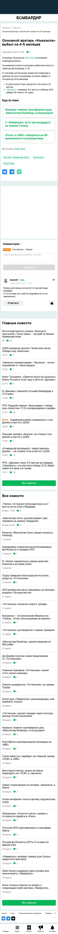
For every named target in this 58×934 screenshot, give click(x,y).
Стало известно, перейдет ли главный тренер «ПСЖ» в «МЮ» (28, 757)
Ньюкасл (38, 157)
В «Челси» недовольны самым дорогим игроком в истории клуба (25, 562)
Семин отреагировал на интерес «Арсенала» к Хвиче (28, 786)
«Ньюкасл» (11, 89)
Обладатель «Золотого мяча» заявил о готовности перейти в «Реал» (24, 815)
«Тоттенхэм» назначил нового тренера (24, 604)
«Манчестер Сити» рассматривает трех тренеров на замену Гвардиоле (24, 519)
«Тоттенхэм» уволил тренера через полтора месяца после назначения (27, 714)
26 (11, 341)
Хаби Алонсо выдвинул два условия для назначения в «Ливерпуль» (25, 872)
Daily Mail (19, 148)
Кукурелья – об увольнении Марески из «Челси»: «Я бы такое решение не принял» (26, 617)
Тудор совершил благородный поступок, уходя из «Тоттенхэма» (25, 577)
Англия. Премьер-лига (16, 157)
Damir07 (14, 280)
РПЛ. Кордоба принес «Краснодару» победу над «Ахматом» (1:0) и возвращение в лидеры (28, 407)
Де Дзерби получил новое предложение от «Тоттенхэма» (25, 657)
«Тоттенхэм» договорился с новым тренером (28, 630)
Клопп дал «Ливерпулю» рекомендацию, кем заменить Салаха (28, 700)
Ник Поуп (30, 58)
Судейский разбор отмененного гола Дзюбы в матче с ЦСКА (27, 421)
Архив (4, 913)
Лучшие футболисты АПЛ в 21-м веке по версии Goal (25, 843)
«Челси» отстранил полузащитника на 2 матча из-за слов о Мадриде (25, 505)
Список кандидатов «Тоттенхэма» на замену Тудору (28, 686)
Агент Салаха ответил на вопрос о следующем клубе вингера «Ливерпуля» (25, 886)
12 (14, 455)
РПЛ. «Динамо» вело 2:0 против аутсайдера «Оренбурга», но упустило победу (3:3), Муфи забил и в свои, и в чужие (28, 465)
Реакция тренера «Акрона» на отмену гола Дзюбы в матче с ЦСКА (27, 435)
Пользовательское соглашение (30, 913)
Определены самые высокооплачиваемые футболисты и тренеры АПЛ (26, 548)
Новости (16, 28)
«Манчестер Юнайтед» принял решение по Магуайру (26, 643)
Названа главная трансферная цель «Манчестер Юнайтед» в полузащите (29, 111)
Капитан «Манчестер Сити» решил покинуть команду (27, 534)
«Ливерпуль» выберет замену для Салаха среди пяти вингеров (26, 858)
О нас (12, 913)
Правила (48, 913)
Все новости (29, 483)
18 (14, 472)
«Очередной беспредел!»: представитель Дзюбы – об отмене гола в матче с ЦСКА (26, 450)
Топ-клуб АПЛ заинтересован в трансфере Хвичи (26, 829)
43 (14, 412)
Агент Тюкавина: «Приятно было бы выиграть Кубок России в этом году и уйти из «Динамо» (29, 378)
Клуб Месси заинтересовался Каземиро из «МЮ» (26, 743)
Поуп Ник (8, 163)
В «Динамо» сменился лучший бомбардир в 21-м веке (27, 392)
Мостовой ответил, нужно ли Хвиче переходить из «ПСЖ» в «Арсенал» (22, 772)
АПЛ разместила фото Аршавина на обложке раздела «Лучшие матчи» (28, 591)
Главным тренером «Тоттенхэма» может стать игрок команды (25, 671)
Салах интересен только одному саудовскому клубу (28, 800)
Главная (6, 28)
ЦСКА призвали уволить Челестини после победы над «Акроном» (26, 349)
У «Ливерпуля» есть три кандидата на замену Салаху (28, 124)
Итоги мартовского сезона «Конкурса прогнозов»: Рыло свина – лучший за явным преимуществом (28, 334)
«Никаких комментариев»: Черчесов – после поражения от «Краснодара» (28, 364)
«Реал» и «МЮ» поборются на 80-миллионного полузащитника (26, 136)
